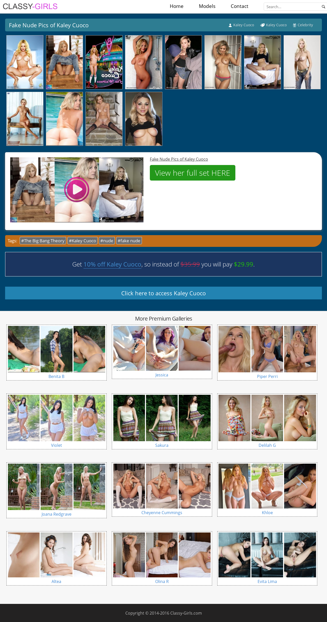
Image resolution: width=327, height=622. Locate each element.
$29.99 (243, 264)
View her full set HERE (192, 173)
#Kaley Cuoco (82, 241)
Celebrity (305, 24)
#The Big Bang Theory (43, 241)
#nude (106, 241)
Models (207, 6)
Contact (239, 6)
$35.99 (190, 264)
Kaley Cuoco (243, 24)
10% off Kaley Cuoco (112, 264)
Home (177, 6)
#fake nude (129, 241)
